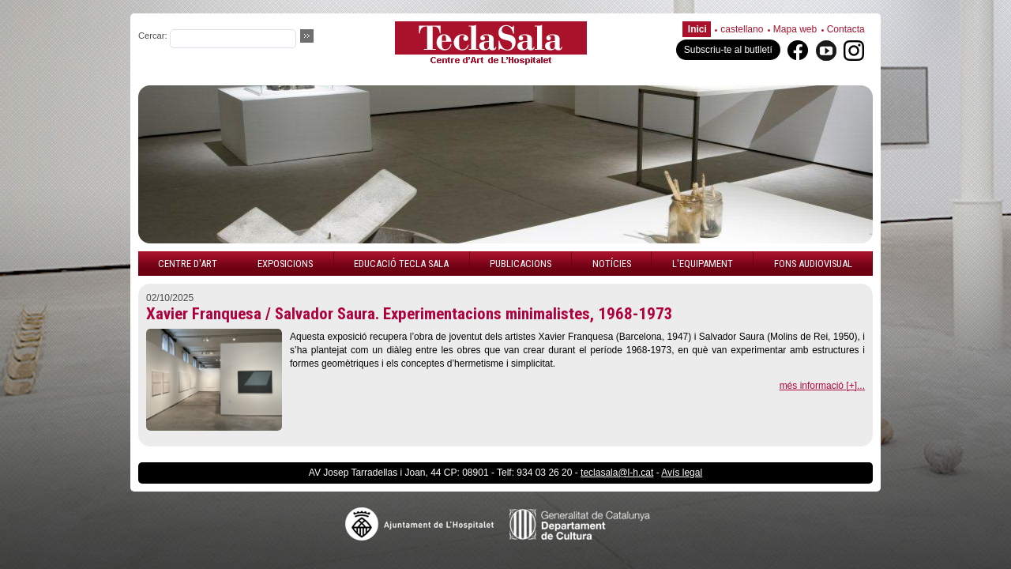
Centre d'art (187, 263)
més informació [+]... (822, 385)
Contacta (846, 29)
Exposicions (285, 263)
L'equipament (702, 263)
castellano (741, 29)
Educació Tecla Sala (401, 263)
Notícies (611, 263)
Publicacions (520, 263)
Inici (697, 29)
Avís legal (681, 472)
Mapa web (795, 29)
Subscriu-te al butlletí (728, 49)
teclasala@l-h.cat (617, 472)
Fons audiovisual (813, 263)
